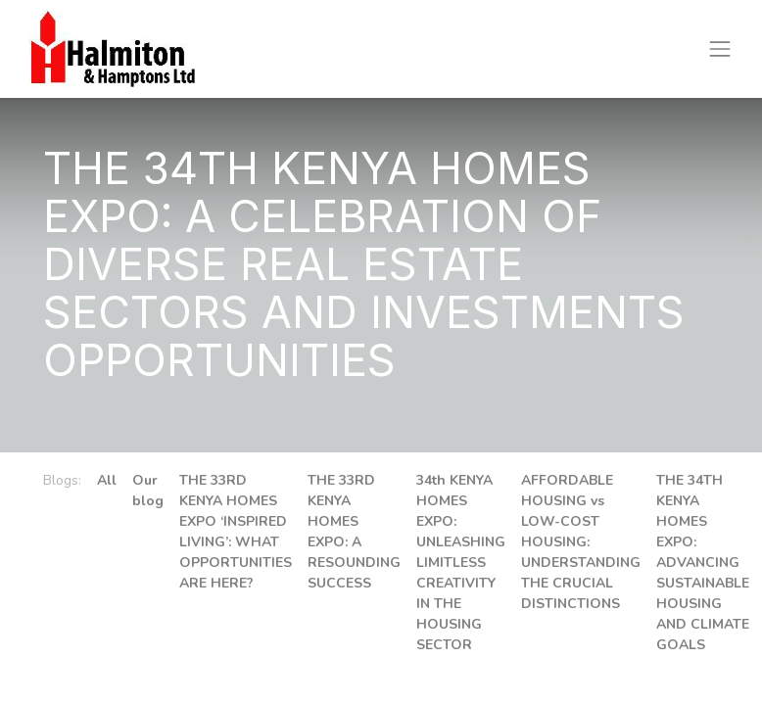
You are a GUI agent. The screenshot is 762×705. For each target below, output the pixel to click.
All (107, 480)
